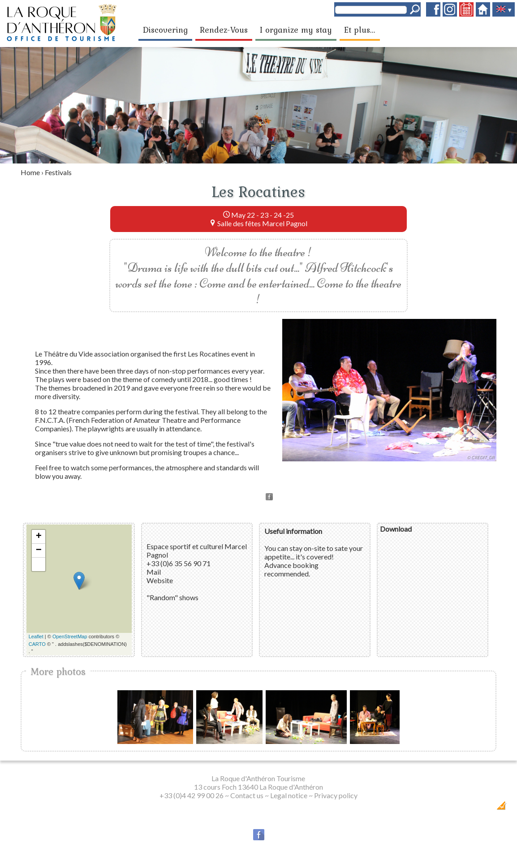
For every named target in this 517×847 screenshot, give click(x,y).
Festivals (58, 172)
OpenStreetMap (69, 636)
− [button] (39, 550)
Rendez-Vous (224, 29)
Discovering (165, 29)
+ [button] (39, 536)
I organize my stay (296, 29)
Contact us (246, 795)
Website (159, 580)
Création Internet (484, 808)
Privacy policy (336, 795)
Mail (153, 572)
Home (30, 172)
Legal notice (288, 795)
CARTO (37, 644)
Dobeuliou (450, 808)
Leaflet (36, 636)
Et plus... (359, 29)
